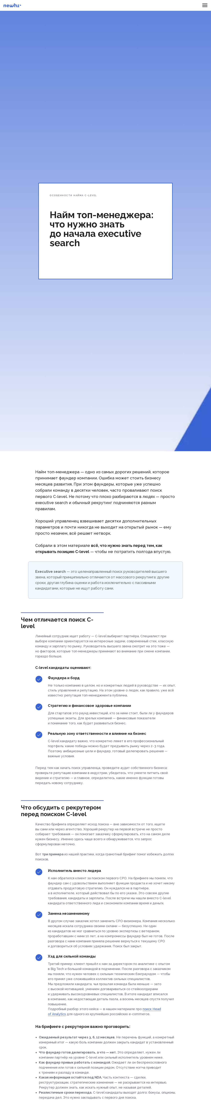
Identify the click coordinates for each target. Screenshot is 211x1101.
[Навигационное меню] (204, 5)
